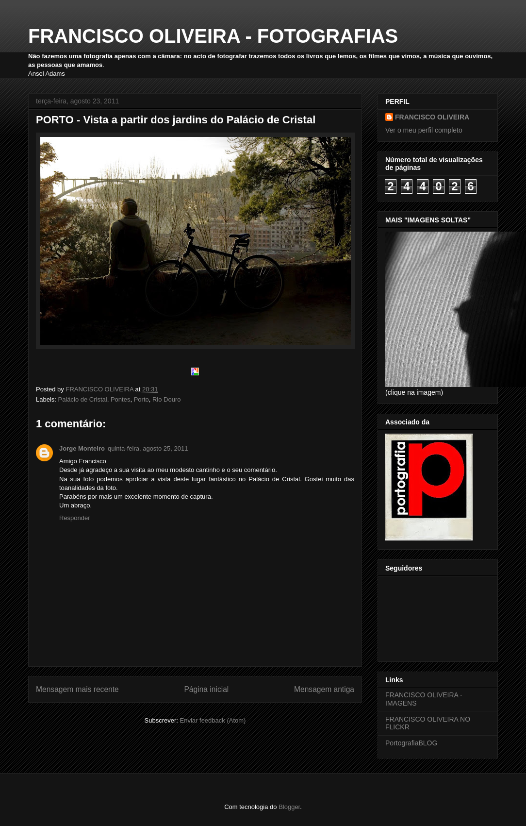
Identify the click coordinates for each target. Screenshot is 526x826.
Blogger (289, 806)
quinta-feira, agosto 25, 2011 (148, 448)
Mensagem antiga (324, 689)
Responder (74, 518)
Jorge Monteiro (82, 448)
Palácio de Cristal (82, 399)
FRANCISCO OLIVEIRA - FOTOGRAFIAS (213, 36)
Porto (141, 399)
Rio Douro (166, 399)
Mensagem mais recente (77, 689)
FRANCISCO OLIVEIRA (432, 117)
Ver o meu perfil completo (423, 130)
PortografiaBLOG (411, 743)
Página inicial (206, 689)
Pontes (120, 399)
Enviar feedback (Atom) (213, 720)
